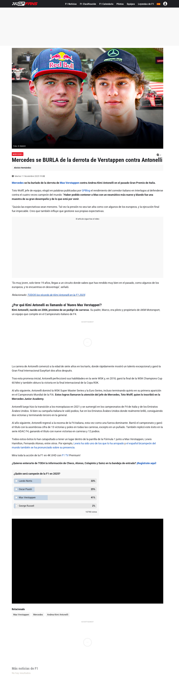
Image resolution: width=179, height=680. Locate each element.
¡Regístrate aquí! (146, 463)
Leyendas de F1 (146, 4)
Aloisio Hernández (22, 168)
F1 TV (65, 455)
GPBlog (86, 190)
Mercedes (17, 154)
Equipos (131, 4)
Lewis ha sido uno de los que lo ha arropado (99, 443)
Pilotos (120, 4)
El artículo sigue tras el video (87, 219)
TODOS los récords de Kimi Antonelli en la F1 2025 (56, 294)
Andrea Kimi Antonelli (57, 614)
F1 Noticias (71, 4)
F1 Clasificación (88, 4)
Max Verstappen (69, 182)
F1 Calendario (106, 4)
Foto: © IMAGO (19, 146)
